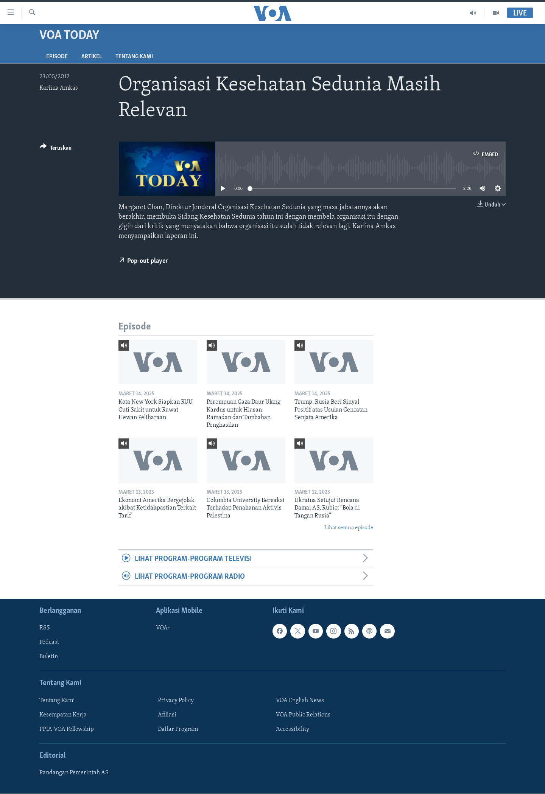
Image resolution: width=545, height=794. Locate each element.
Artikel (91, 57)
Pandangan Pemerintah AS (74, 773)
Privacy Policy (176, 701)
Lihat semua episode (348, 528)
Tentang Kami (134, 57)
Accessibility (292, 729)
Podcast (49, 643)
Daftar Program (178, 729)
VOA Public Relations (303, 715)
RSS (44, 628)
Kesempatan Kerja (63, 715)
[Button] (56, 149)
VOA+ (163, 628)
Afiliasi (167, 715)
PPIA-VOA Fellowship (66, 729)
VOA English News (300, 701)
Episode (57, 57)
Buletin (48, 657)
